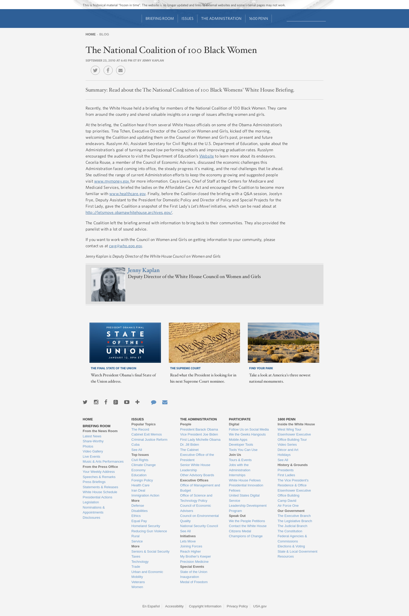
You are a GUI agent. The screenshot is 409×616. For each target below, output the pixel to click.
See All (136, 450)
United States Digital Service (244, 498)
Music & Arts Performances (103, 461)
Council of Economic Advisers (195, 508)
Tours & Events (240, 460)
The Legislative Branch (295, 521)
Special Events (192, 567)
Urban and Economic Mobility (147, 574)
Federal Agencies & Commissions (292, 538)
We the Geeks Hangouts (247, 434)
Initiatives (188, 536)
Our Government (291, 511)
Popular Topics (143, 424)
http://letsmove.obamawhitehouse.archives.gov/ (129, 212)
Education (139, 475)
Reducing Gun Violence (149, 531)
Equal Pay (139, 521)
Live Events (91, 456)
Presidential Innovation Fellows (246, 487)
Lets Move (188, 541)
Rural (135, 536)
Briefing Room (160, 18)
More (135, 501)
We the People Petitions (247, 521)
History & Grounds (293, 465)
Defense (137, 506)
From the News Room (100, 431)
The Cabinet (189, 450)
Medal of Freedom (194, 582)
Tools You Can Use (243, 450)
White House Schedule (100, 492)
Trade (135, 567)
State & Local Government (297, 551)
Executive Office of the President (197, 457)
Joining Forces (191, 546)
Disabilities (139, 511)
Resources (286, 556)
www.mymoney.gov (111, 181)
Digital (234, 424)
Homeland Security (145, 526)
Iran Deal (138, 490)
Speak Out (237, 516)
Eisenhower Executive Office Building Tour (294, 437)
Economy (138, 470)
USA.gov (260, 606)
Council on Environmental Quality (199, 518)
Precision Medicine (194, 562)
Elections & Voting (291, 546)
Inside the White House (296, 424)
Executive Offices (194, 480)
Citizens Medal (240, 531)
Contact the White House (248, 526)
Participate (240, 419)
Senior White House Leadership (195, 467)
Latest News (92, 436)
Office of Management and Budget (200, 487)
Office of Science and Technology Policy (196, 498)
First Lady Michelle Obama (200, 440)
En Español (151, 606)
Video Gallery (93, 451)
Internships (237, 475)
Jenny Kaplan (144, 270)
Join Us (235, 455)
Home (91, 34)
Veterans (138, 582)
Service (137, 541)
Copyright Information (205, 606)
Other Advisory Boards (197, 475)
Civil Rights (139, 460)
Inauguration (189, 577)
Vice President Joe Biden (199, 434)
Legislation (91, 502)
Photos (88, 446)
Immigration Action (145, 495)
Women (137, 587)
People (185, 424)
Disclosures (91, 518)
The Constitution (290, 531)
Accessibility (174, 606)
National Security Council (199, 526)
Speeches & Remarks (99, 477)
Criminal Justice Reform (149, 440)
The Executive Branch (294, 516)
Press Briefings (94, 482)
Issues (188, 18)
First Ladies (286, 475)
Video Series (287, 444)
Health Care (140, 485)
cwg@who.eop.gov (125, 245)
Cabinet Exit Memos (146, 434)
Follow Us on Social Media (249, 429)
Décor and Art (288, 450)
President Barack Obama (199, 429)
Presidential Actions (97, 497)
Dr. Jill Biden (189, 444)
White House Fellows (245, 480)
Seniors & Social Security (150, 551)
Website (206, 156)
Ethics (136, 516)
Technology (140, 562)
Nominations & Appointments (94, 510)
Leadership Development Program (248, 508)
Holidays (284, 455)
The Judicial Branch (292, 526)
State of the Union (193, 572)
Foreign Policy (142, 480)
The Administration (221, 18)
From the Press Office (100, 467)
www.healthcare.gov (127, 193)
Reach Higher (190, 551)
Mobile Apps (238, 440)
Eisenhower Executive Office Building (294, 493)
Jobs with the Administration (239, 467)
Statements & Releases (100, 487)
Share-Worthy (93, 441)
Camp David (287, 501)
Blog (104, 34)
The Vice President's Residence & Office (293, 482)
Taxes (135, 556)
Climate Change (143, 465)
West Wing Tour (289, 429)
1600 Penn (258, 18)
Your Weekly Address (99, 472)
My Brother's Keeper (195, 556)
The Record (140, 429)
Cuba (135, 444)
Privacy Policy (237, 606)
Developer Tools (241, 444)
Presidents (285, 470)
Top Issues (140, 455)
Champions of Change (245, 536)
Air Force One (288, 506)
